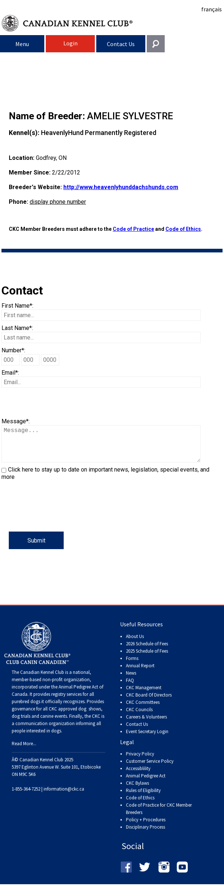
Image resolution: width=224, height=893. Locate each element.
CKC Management (143, 695)
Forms (132, 666)
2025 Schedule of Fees (147, 658)
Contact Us (121, 44)
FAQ (130, 687)
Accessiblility (138, 776)
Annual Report (140, 673)
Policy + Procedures (145, 827)
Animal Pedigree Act (145, 783)
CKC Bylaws (137, 790)
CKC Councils (139, 717)
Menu (22, 44)
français (211, 9)
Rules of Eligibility (143, 798)
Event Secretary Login (147, 739)
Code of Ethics (183, 229)
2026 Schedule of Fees (147, 651)
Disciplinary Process (145, 834)
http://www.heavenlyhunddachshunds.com (120, 187)
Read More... (24, 751)
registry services (66, 701)
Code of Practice (133, 229)
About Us (135, 644)
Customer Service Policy (149, 768)
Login (70, 43)
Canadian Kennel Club (113, 23)
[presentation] (57, 517)
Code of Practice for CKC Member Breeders (159, 816)
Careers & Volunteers (146, 724)
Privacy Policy (140, 761)
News (131, 680)
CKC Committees (143, 709)
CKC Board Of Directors (149, 702)
